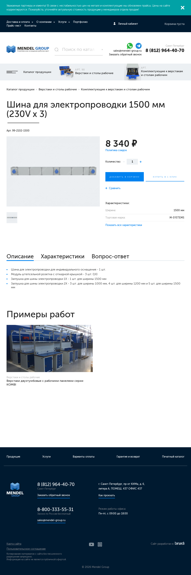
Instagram (100, 544)
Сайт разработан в (167, 543)
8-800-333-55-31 (55, 509)
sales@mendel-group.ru (127, 50)
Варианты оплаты (84, 456)
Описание (20, 256)
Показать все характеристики (123, 225)
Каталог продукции (29, 72)
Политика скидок (116, 150)
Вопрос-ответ (110, 256)
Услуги (62, 22)
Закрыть (182, 8)
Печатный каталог (173, 456)
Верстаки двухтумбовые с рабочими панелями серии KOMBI (45, 382)
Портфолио (80, 22)
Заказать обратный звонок (125, 54)
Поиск (102, 49)
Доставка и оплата (18, 22)
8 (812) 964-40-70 (164, 50)
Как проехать (106, 495)
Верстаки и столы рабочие (58, 89)
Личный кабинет (128, 23)
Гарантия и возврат (128, 456)
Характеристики (62, 256)
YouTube (91, 544)
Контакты (30, 25)
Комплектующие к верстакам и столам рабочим (115, 89)
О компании (44, 22)
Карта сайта (14, 543)
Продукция (13, 456)
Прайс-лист (14, 25)
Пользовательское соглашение (26, 548)
